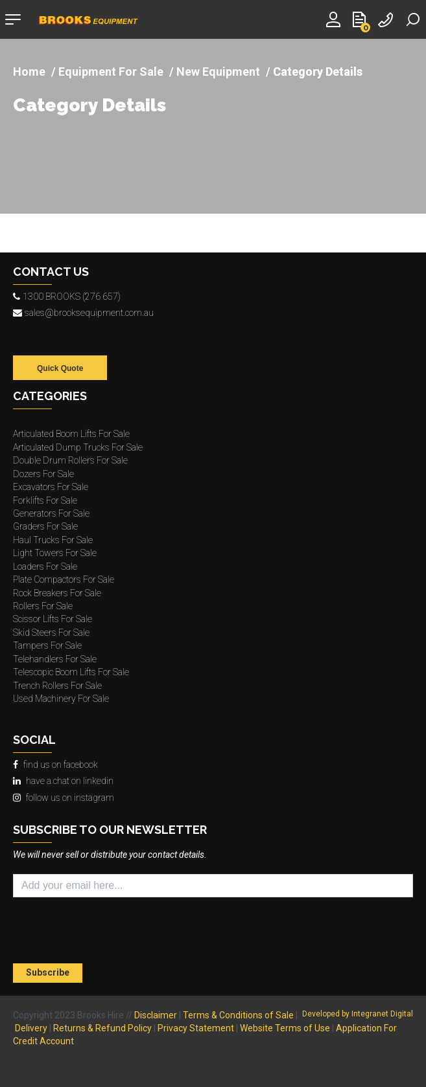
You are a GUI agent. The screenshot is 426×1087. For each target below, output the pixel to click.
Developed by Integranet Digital (357, 1013)
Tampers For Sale (47, 645)
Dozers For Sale (43, 474)
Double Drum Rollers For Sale (70, 460)
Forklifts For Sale (45, 500)
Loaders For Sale (45, 566)
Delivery (31, 1028)
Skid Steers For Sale (51, 632)
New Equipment (218, 71)
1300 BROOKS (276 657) (67, 296)
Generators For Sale (51, 513)
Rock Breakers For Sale (57, 593)
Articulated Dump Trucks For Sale (78, 447)
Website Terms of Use (285, 1028)
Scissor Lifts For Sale (52, 619)
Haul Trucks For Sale (53, 540)
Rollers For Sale (43, 606)
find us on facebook (55, 764)
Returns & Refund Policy (102, 1028)
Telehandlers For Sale (55, 659)
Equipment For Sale (110, 71)
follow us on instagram (63, 797)
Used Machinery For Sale (61, 698)
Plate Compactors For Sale (63, 579)
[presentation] (89, 932)
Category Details (89, 106)
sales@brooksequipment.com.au (83, 313)
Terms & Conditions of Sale (238, 1015)
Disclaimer (155, 1015)
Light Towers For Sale (55, 553)
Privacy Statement (196, 1028)
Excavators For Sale (50, 487)
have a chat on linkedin (63, 781)
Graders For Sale (45, 526)
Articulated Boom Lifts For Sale (71, 434)
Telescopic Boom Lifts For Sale (71, 672)
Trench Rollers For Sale (57, 685)
